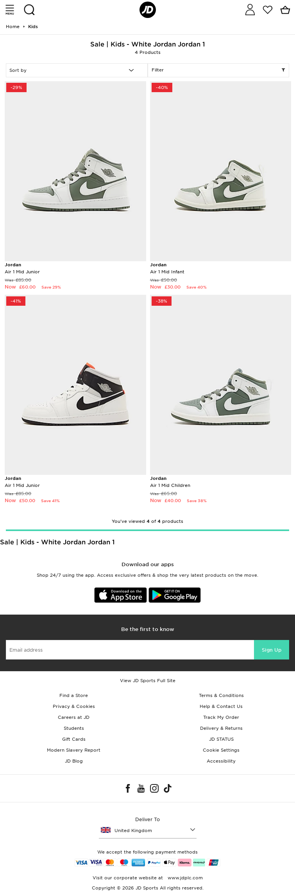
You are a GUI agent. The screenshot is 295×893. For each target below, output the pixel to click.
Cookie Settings (221, 750)
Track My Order (221, 717)
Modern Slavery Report (73, 750)
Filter (219, 70)
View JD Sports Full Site (147, 680)
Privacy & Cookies (74, 706)
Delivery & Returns (221, 728)
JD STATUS (221, 739)
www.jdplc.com (184, 878)
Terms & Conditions (221, 695)
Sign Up (271, 650)
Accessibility (221, 761)
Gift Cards (74, 739)
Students (74, 728)
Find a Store (73, 695)
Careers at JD (73, 717)
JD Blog (74, 761)
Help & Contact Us (221, 706)
